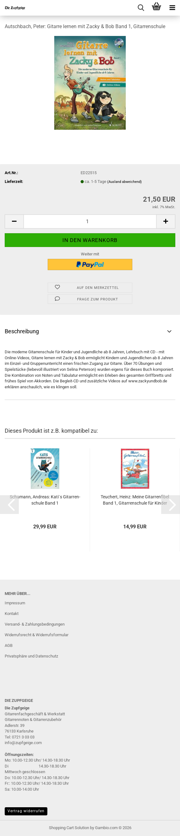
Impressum (15, 603)
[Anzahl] (90, 221)
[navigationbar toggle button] (172, 8)
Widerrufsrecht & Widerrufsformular (36, 634)
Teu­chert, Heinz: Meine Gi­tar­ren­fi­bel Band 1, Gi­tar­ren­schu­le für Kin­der (135, 500)
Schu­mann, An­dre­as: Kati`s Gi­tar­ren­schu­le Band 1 (45, 500)
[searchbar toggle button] (141, 8)
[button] (14, 221)
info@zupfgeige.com (23, 742)
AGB (9, 645)
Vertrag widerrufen (26, 811)
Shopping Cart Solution (69, 827)
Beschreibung (22, 331)
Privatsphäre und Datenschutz (31, 656)
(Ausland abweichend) (124, 182)
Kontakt (12, 613)
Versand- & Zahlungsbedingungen (35, 624)
